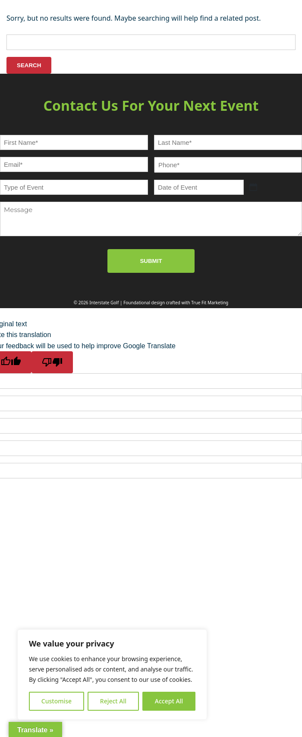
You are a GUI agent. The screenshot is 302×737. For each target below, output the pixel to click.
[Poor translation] (52, 362)
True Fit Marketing (209, 303)
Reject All (113, 701)
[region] (112, 674)
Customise (56, 701)
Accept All (169, 701)
